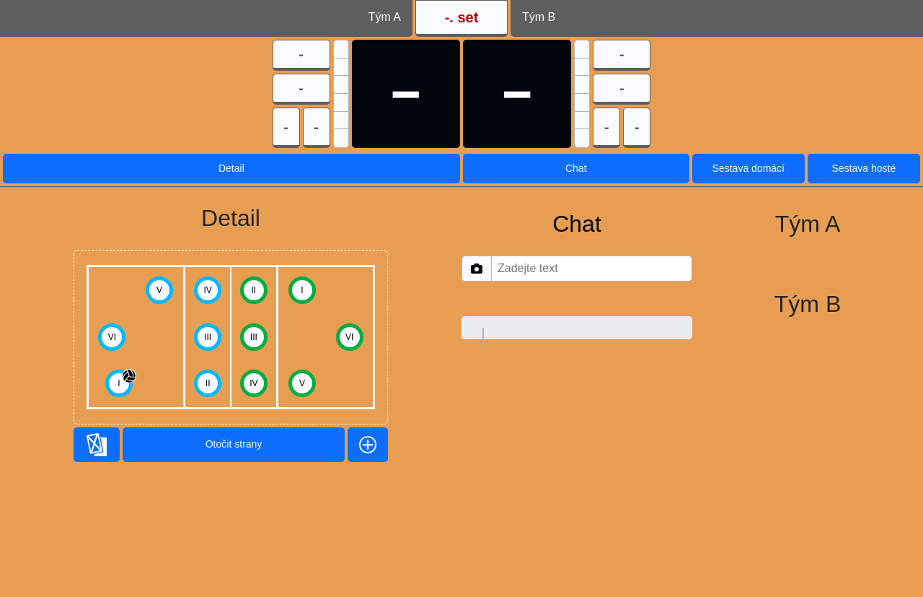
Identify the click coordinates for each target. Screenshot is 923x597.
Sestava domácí (748, 168)
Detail (231, 168)
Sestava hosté (864, 168)
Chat (576, 168)
